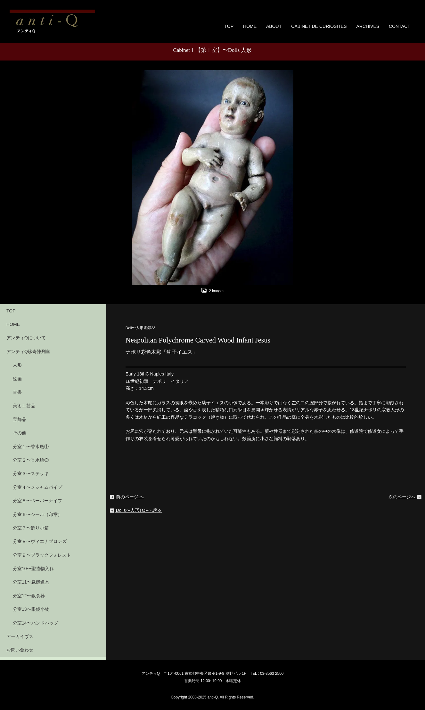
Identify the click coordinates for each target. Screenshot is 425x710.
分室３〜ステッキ (31, 473)
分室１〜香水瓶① (31, 446)
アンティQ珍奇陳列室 (28, 351)
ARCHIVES (367, 26)
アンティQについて (26, 337)
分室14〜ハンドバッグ (35, 622)
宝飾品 (19, 419)
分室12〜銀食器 (29, 595)
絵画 (17, 378)
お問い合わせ (19, 649)
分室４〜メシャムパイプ (37, 487)
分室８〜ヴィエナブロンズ (40, 541)
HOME (250, 26)
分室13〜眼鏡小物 (31, 609)
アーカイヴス (19, 636)
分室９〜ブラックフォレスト (42, 555)
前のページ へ (127, 496)
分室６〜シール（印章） (37, 514)
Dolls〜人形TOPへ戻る (136, 510)
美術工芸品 (24, 405)
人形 (17, 364)
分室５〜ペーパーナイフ (37, 500)
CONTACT (399, 26)
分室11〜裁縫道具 (31, 582)
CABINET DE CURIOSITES (319, 26)
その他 (19, 432)
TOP (229, 26)
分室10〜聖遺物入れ (33, 568)
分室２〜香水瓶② (31, 460)
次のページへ (405, 496)
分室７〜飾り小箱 (31, 527)
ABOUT (274, 26)
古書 (17, 392)
